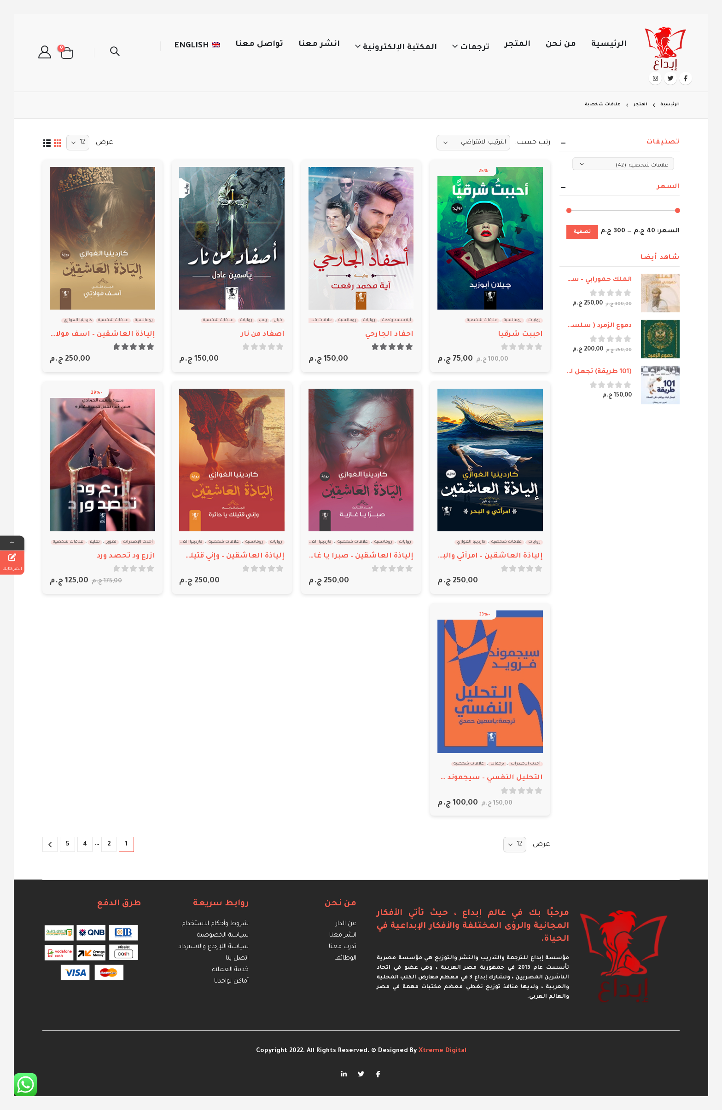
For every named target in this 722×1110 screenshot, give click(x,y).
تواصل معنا (259, 44)
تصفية (582, 232)
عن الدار (346, 923)
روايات (534, 320)
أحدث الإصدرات (138, 542)
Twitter (361, 1074)
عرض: (103, 143)
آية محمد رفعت (396, 320)
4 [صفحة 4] (85, 844)
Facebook (378, 1074)
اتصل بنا (237, 958)
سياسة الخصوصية (223, 935)
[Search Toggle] (114, 53)
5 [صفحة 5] (68, 844)
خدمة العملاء (230, 969)
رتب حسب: (532, 143)
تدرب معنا (342, 946)
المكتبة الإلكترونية (400, 48)
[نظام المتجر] (473, 142)
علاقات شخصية (482, 320)
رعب (263, 320)
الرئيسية (609, 44)
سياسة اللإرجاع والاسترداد (213, 946)
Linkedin (344, 1074)
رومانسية (513, 320)
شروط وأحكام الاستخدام (215, 923)
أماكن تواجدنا (231, 981)
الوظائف (345, 958)
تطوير (111, 542)
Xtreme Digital (441, 1050)
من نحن (561, 44)
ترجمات (474, 48)
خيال (278, 320)
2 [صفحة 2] (109, 844)
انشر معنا (319, 44)
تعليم (95, 542)
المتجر (517, 44)
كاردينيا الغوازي (78, 320)
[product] (490, 238)
